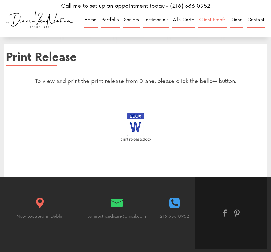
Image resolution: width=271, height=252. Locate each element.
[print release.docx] (135, 128)
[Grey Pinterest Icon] (237, 213)
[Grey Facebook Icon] (224, 213)
